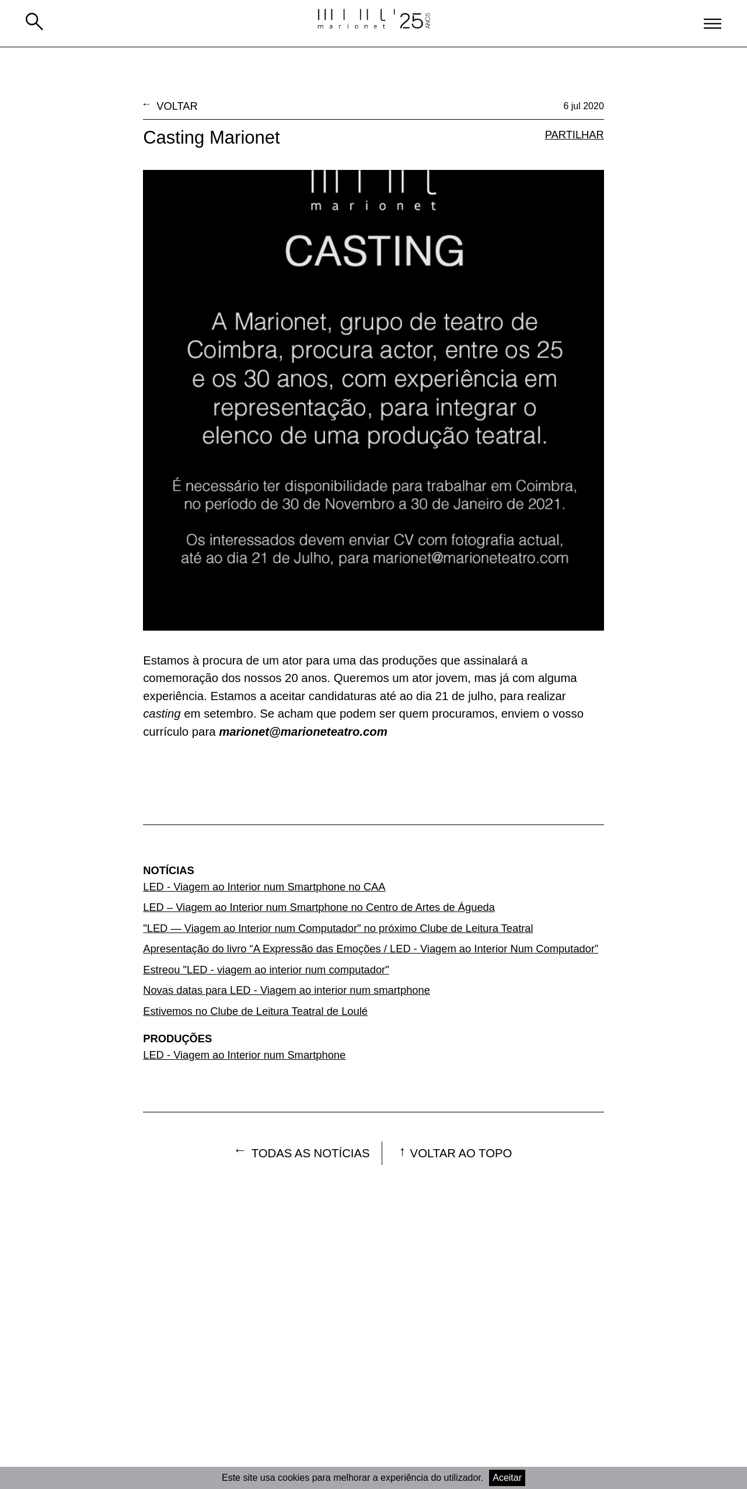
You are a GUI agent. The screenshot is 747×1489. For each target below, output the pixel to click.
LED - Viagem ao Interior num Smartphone (244, 1055)
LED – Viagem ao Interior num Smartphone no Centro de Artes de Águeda (319, 907)
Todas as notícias (311, 1153)
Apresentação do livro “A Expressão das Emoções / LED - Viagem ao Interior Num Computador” (370, 948)
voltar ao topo (461, 1153)
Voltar (177, 106)
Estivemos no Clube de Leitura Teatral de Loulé (255, 1011)
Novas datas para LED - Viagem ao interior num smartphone (286, 990)
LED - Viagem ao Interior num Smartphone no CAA (264, 887)
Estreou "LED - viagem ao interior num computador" (266, 969)
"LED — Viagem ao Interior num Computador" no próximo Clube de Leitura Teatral (338, 928)
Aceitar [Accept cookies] (507, 1478)
